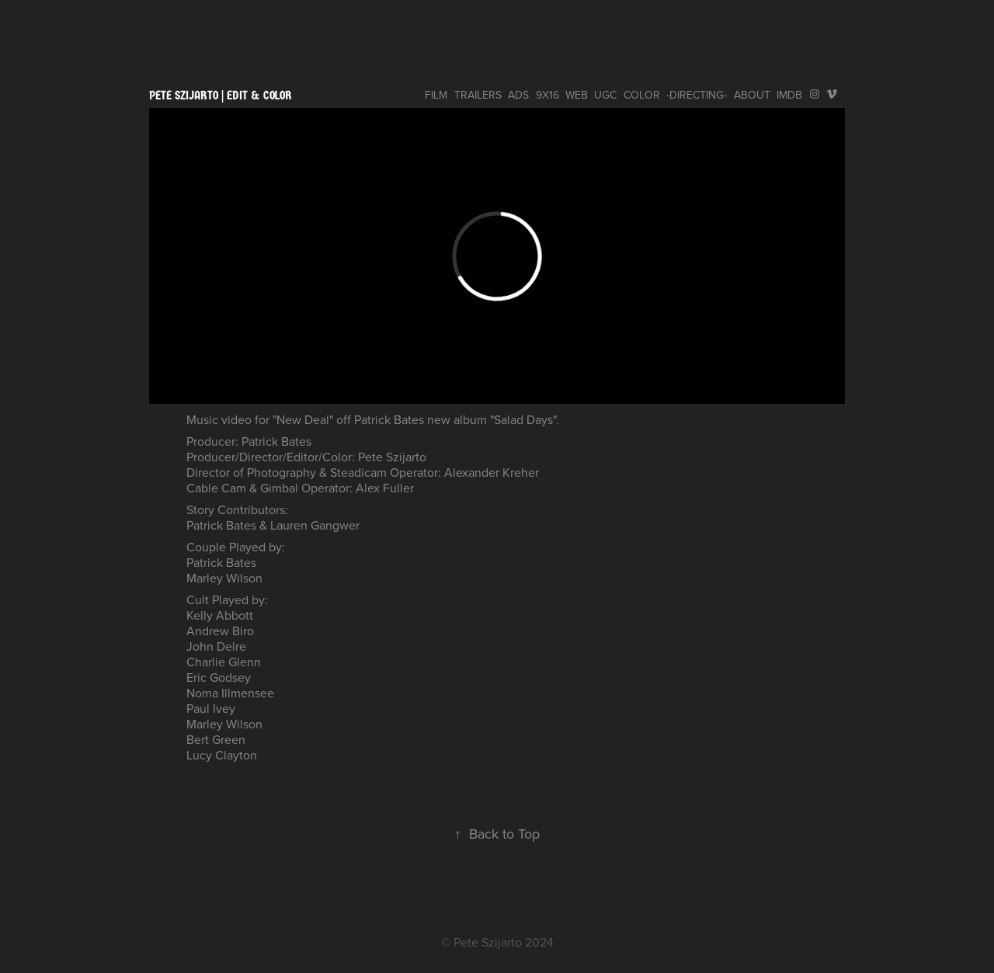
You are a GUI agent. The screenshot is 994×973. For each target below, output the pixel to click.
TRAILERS (478, 95)
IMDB (789, 95)
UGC (605, 95)
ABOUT (752, 95)
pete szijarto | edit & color (220, 95)
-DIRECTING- (696, 95)
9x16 (547, 95)
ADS (518, 95)
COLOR (642, 95)
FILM (436, 95)
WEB (576, 95)
